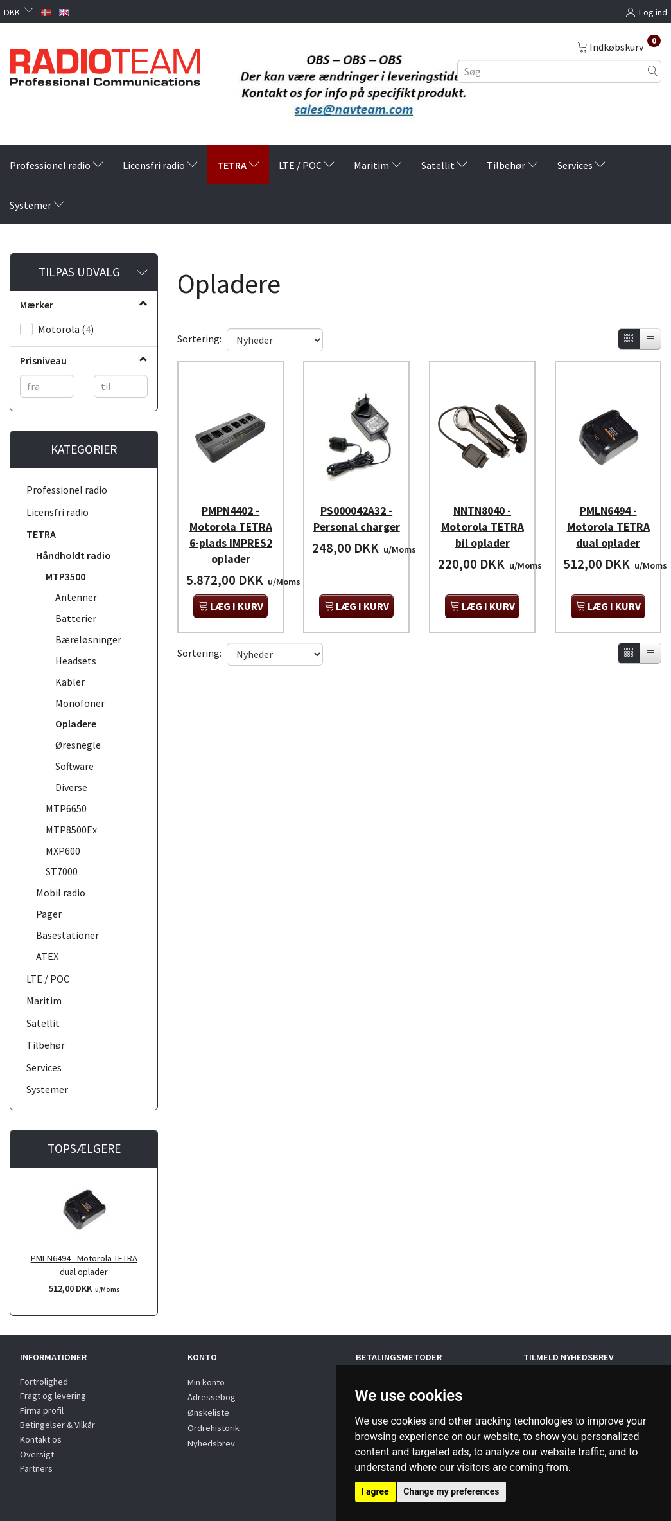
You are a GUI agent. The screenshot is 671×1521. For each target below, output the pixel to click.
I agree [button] (375, 1491)
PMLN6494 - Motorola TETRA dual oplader (84, 1264)
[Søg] (653, 71)
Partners (36, 1468)
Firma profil (42, 1410)
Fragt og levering (53, 1395)
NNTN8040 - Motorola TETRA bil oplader (482, 519)
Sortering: (199, 338)
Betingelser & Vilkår (57, 1424)
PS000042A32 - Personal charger (356, 519)
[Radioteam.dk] (105, 64)
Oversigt (37, 1454)
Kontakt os (41, 1439)
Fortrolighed (44, 1381)
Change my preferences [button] (451, 1491)
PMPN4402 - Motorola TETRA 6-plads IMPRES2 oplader (230, 527)
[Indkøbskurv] (619, 46)
